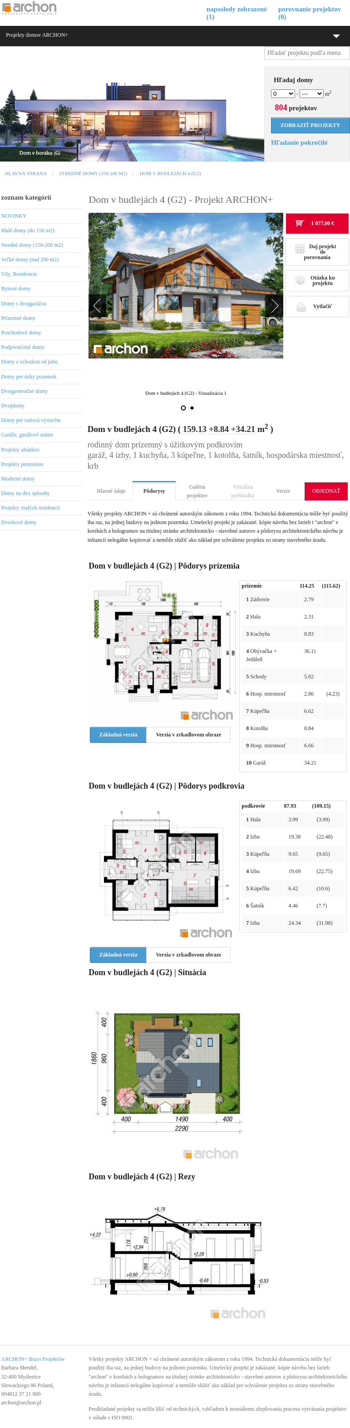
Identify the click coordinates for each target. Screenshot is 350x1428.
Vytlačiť (313, 306)
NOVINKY (14, 216)
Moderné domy (18, 479)
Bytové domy (16, 288)
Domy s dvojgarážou (24, 303)
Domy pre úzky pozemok (29, 376)
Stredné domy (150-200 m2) (93, 173)
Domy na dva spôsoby (25, 493)
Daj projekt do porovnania (315, 251)
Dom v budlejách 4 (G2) (170, 173)
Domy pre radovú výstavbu (31, 420)
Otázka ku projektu (315, 280)
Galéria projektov (197, 491)
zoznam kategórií (26, 197)
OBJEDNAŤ (326, 491)
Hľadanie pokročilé (299, 142)
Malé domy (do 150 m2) (27, 230)
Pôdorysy (154, 491)
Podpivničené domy (23, 347)
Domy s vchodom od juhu (29, 361)
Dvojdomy (13, 405)
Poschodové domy (21, 332)
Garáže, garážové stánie (27, 435)
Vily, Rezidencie (19, 274)
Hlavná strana (26, 173)
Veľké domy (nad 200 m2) (30, 259)
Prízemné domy (18, 318)
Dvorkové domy (19, 522)
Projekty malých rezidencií (30, 508)
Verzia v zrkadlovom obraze (188, 734)
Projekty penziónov (22, 464)
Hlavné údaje (111, 491)
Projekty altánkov (20, 450)
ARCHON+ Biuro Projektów (33, 1359)
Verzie (283, 491)
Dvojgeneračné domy (24, 391)
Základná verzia (118, 734)
